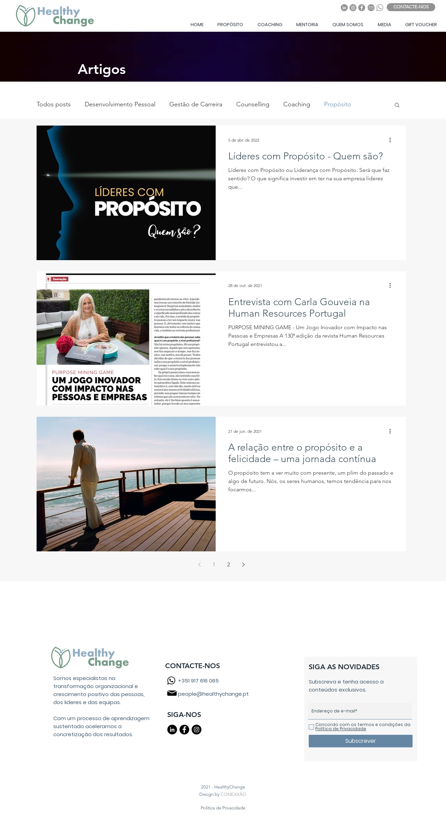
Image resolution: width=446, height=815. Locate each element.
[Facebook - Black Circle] (184, 729)
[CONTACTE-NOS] (411, 7)
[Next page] (243, 564)
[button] (230, 25)
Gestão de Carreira (195, 104)
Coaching (296, 104)
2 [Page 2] (228, 564)
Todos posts (54, 104)
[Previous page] (199, 564)
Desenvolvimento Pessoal (120, 104)
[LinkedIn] (344, 7)
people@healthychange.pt (213, 693)
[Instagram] (352, 7)
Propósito (337, 104)
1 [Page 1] (214, 564)
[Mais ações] (392, 140)
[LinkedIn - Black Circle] (172, 729)
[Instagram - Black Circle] (196, 729)
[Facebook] (361, 7)
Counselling (252, 104)
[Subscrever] (361, 741)
